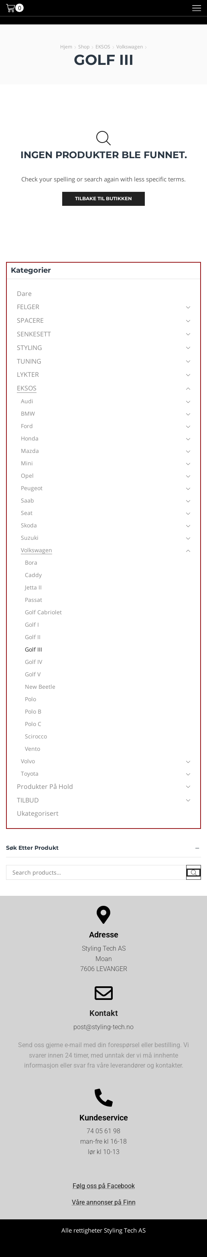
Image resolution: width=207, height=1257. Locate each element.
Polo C (33, 724)
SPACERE (30, 320)
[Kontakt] (104, 993)
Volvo (28, 761)
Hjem (66, 46)
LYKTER (28, 374)
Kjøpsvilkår (103, 1247)
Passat (33, 599)
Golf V (33, 674)
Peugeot (32, 488)
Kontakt (103, 1013)
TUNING (29, 361)
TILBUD (28, 800)
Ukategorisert (38, 813)
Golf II (33, 637)
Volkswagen (129, 46)
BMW (28, 413)
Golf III (33, 649)
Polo (30, 699)
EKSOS (102, 46)
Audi (27, 401)
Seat (26, 513)
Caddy (33, 575)
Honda (30, 438)
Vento (32, 748)
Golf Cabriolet (43, 612)
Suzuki (30, 537)
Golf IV (33, 662)
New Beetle (40, 686)
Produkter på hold (45, 786)
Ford (27, 426)
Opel (27, 475)
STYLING (29, 347)
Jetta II (33, 587)
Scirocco (36, 736)
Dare (24, 293)
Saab (27, 500)
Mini (27, 463)
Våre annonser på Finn (104, 1202)
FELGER (28, 306)
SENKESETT (34, 334)
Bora (31, 562)
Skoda (29, 525)
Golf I (32, 624)
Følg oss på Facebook (104, 1186)
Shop (83, 46)
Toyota (30, 773)
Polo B (33, 711)
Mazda (30, 451)
